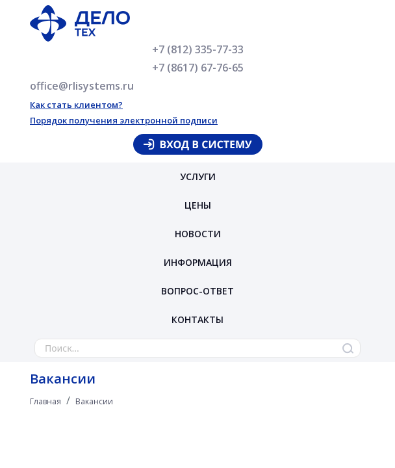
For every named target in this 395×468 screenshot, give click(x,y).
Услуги (198, 176)
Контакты (197, 319)
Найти (348, 348)
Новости (198, 234)
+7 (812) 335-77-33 (198, 49)
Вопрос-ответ (197, 291)
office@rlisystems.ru (82, 86)
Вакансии (94, 401)
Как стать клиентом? (76, 104)
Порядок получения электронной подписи (124, 120)
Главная (45, 401)
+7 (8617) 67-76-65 (198, 67)
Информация (198, 262)
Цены (198, 205)
